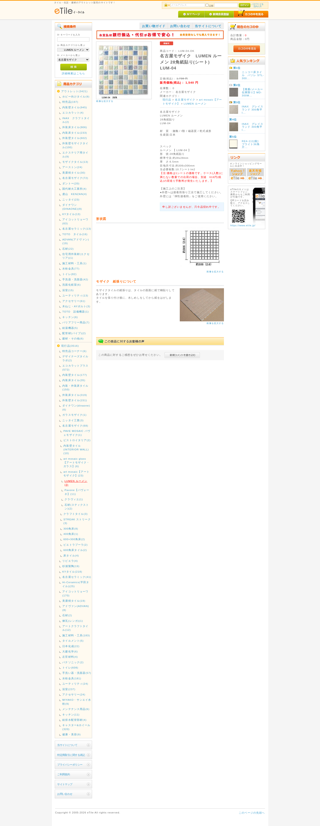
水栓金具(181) (71, 678)
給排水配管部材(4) (74, 719)
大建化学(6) (70, 651)
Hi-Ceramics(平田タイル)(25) (75, 584)
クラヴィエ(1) (73, 499)
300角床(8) (70, 528)
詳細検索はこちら (73, 73)
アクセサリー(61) (73, 301)
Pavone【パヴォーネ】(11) (76, 492)
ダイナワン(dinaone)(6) (76, 407)
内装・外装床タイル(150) (75, 387)
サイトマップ (64, 784)
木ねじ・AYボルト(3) (76, 306)
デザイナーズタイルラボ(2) (75, 358)
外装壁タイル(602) (74, 138)
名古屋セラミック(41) (76, 576)
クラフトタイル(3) (75, 513)
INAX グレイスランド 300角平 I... (253, 109)
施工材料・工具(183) (76, 635)
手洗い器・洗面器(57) (76, 672)
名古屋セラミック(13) (76, 228)
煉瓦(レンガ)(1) (72, 620)
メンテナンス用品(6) (75, 709)
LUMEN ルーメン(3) (75, 482)
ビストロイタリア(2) (77, 440)
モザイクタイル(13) (75, 161)
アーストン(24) (72, 167)
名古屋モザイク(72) (75, 177)
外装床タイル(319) (74, 394)
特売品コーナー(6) (74, 351)
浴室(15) (68, 290)
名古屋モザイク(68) (75, 425)
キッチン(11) (71, 714)
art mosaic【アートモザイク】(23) (76, 473)
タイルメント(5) (73, 640)
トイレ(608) (70, 667)
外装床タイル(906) (74, 127)
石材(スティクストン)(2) (76, 506)
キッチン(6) (70, 317)
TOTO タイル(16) (74, 234)
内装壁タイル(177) (74, 374)
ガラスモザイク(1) (74, 414)
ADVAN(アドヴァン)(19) (75, 241)
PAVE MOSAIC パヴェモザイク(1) (76, 432)
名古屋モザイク (185, 99)
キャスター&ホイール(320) (76, 727)
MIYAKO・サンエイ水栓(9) (76, 701)
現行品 (167, 99)
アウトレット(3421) (74, 91)
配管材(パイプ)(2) (74, 333)
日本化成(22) (71, 646)
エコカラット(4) (73, 112)
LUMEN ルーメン (195, 103)
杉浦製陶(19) (71, 566)
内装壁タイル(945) (74, 107)
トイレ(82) (69, 274)
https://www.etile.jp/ (243, 225)
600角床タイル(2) (75, 550)
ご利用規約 (63, 774)
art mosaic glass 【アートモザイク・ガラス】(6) (76, 462)
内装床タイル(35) (73, 380)
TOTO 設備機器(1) (75, 311)
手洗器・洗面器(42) (75, 279)
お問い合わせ (64, 793)
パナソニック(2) (73, 662)
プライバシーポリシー (69, 764)
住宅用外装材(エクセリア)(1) (75, 256)
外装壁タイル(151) (74, 400)
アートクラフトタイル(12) (75, 628)
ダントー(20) (71, 183)
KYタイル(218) (72, 571)
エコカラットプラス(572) (75, 367)
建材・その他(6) (73, 338)
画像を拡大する (104, 101)
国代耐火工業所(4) (74, 188)
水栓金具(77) (71, 268)
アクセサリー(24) (73, 694)
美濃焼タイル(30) (73, 172)
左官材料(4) (70, 656)
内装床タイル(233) (74, 132)
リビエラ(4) (70, 560)
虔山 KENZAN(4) (74, 194)
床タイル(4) (71, 555)
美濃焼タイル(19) (73, 600)
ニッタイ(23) (71, 199)
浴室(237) (68, 689)
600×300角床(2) (74, 539)
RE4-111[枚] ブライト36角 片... (252, 144)
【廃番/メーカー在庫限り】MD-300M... (252, 92)
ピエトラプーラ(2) (75, 544)
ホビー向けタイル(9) (75, 96)
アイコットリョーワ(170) (75, 593)
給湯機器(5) (70, 327)
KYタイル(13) (71, 214)
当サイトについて (67, 745)
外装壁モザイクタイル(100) (75, 145)
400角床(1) (70, 533)
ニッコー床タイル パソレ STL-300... (253, 75)
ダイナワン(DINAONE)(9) (72, 206)
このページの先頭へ (252, 812)
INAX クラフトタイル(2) (76, 120)
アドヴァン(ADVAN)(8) (75, 608)
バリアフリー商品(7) (75, 322)
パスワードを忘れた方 (258, 5)
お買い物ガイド (153, 26)
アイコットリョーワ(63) (75, 221)
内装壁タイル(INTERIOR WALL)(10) (76, 449)
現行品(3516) (70, 345)
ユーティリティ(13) (75, 295)
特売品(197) (70, 101)
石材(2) (67, 615)
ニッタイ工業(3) (73, 420)
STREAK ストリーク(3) (77, 521)
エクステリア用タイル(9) (75, 154)
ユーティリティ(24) (75, 683)
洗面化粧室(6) (71, 284)
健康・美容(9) (71, 734)
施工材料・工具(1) (74, 263)
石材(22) (68, 248)
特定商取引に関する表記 (71, 754)
